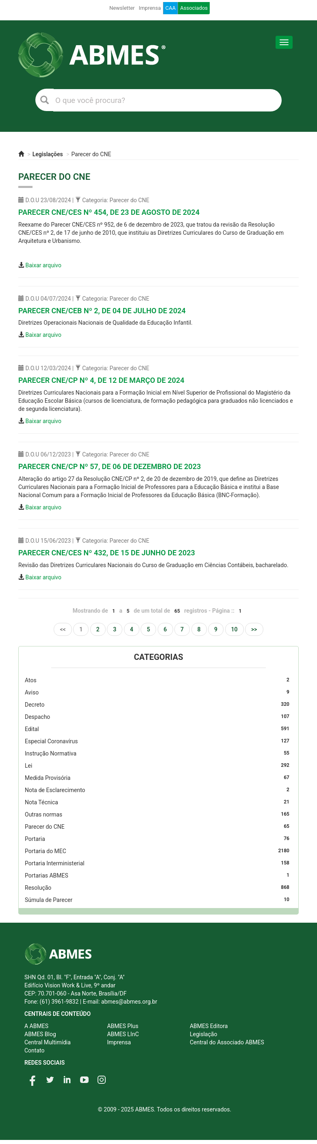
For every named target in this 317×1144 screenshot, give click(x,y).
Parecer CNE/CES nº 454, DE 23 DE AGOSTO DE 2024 (109, 212)
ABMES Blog (40, 1034)
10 (234, 629)
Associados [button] (194, 8)
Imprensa (150, 8)
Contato (34, 1050)
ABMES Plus (122, 1026)
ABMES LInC (123, 1034)
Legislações (48, 154)
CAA (170, 8)
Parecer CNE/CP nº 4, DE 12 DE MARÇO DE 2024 (101, 380)
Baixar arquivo (43, 265)
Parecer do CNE (91, 154)
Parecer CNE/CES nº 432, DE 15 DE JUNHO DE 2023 (106, 552)
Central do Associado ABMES (227, 1042)
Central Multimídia (47, 1042)
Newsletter (122, 8)
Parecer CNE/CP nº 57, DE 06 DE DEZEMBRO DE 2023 (109, 466)
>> (254, 629)
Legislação (203, 1034)
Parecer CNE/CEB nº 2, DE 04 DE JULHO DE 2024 (102, 310)
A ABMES (36, 1026)
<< (62, 629)
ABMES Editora (209, 1026)
